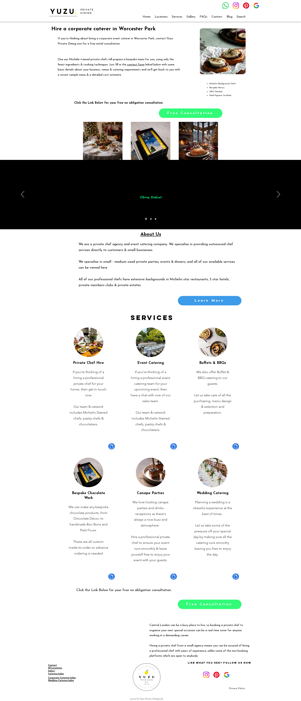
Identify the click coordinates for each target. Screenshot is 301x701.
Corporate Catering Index (62, 678)
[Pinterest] (246, 5)
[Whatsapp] (226, 5)
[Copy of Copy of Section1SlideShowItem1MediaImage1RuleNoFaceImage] (155, 218)
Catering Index (56, 674)
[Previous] (22, 194)
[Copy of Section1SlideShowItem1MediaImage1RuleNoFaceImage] (151, 218)
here (104, 267)
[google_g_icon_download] (256, 5)
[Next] (278, 194)
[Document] (111, 446)
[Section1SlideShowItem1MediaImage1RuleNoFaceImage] (146, 219)
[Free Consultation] (190, 113)
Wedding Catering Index (61, 680)
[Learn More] (209, 300)
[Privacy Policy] (237, 688)
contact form (135, 64)
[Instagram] (236, 5)
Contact (52, 665)
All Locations (55, 668)
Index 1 (51, 671)
